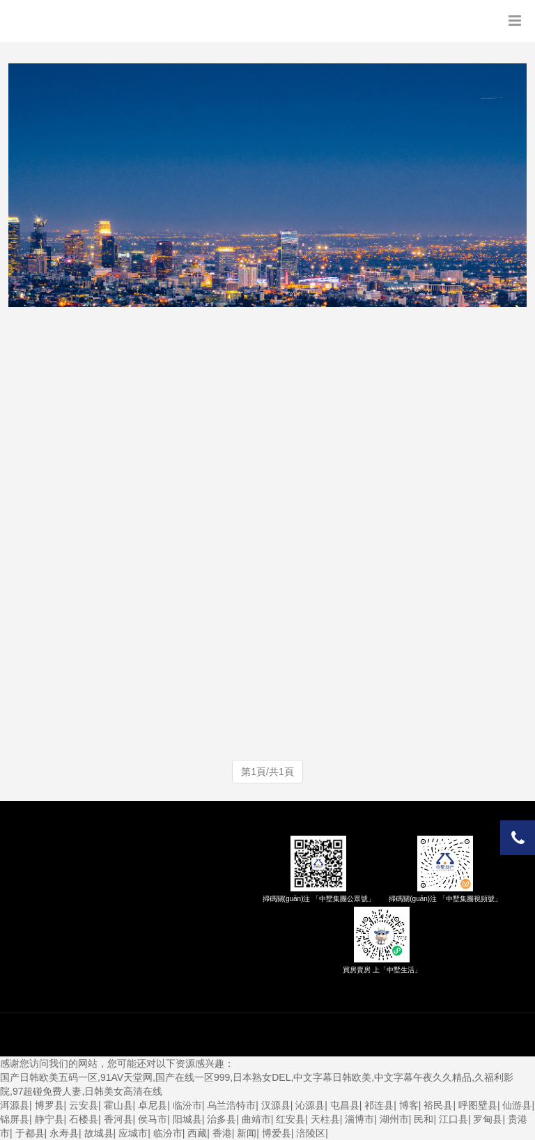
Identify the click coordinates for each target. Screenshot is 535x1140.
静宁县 (49, 1119)
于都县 (30, 1133)
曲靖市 (256, 1119)
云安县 (83, 1105)
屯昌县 (344, 1105)
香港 (222, 1133)
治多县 (221, 1119)
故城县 (99, 1133)
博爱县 (276, 1133)
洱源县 (14, 1105)
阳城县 (187, 1119)
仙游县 (517, 1105)
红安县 (290, 1119)
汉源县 (275, 1105)
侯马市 (152, 1119)
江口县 (453, 1119)
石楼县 (83, 1119)
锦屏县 (14, 1119)
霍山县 (118, 1105)
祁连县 (379, 1105)
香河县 (118, 1119)
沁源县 (310, 1105)
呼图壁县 (477, 1105)
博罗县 (49, 1105)
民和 (423, 1119)
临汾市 (187, 1105)
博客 (409, 1105)
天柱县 (325, 1119)
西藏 (197, 1133)
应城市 (133, 1133)
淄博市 (359, 1119)
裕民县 (438, 1105)
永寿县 (64, 1133)
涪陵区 (310, 1133)
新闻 (246, 1133)
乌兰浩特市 (231, 1105)
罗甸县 (487, 1119)
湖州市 (394, 1119)
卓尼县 (152, 1105)
